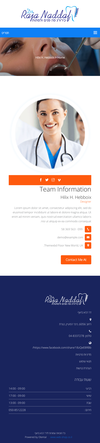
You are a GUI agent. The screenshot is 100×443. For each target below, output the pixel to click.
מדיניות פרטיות (83, 354)
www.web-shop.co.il (61, 437)
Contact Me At (76, 260)
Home (61, 57)
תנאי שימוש (85, 361)
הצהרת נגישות (83, 368)
